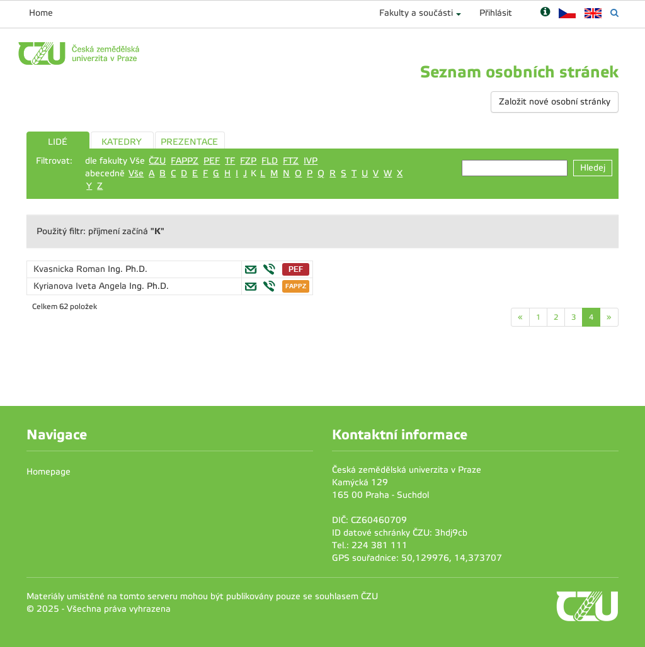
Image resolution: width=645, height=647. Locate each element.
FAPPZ (184, 161)
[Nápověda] (545, 13)
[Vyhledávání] (614, 13)
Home (41, 13)
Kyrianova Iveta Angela (81, 286)
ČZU (157, 161)
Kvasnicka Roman (70, 269)
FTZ (291, 161)
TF (230, 161)
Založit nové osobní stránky (554, 101)
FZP (248, 161)
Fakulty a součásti (416, 13)
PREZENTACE (189, 142)
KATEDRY (121, 142)
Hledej (592, 167)
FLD (269, 161)
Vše (136, 173)
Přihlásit (495, 13)
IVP (310, 161)
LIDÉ (57, 142)
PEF (211, 161)
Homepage (48, 471)
